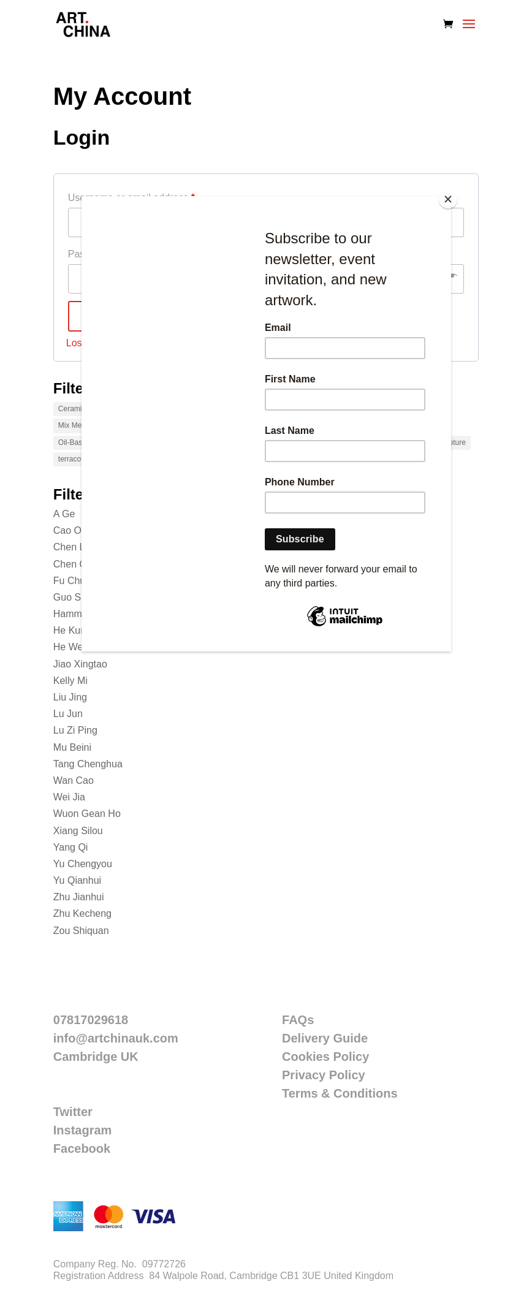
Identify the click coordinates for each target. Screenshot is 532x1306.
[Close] (448, 199)
